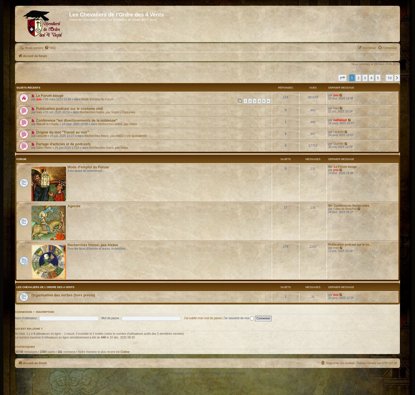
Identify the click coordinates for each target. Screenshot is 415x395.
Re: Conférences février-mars (348, 205)
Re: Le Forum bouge (342, 166)
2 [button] (358, 77)
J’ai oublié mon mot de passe (203, 318)
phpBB (194, 373)
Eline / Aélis (44, 147)
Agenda (73, 206)
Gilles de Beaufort (345, 208)
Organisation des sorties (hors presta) (63, 295)
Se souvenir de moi (239, 318)
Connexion (23, 311)
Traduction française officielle (201, 378)
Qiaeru (228, 378)
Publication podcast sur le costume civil (69, 109)
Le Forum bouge (49, 96)
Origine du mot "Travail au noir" (62, 132)
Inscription (45, 311)
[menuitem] (49, 48)
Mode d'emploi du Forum (97, 99)
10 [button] (389, 77)
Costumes (128, 112)
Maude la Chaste (48, 124)
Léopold (42, 136)
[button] (342, 77)
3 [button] (365, 77)
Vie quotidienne (137, 136)
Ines (39, 112)
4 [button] (371, 77)
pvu (39, 99)
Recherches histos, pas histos (99, 112)
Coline (124, 351)
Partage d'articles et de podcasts (63, 144)
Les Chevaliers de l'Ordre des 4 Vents (45, 287)
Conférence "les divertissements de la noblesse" (77, 120)
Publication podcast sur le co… (350, 244)
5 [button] (378, 77)
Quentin (338, 143)
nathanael (340, 120)
